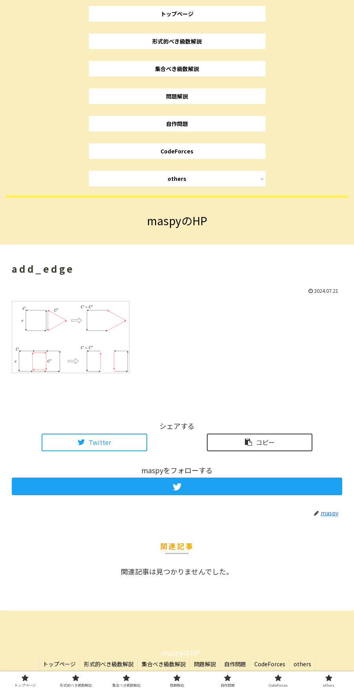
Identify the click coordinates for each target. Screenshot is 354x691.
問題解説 (205, 664)
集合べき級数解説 (164, 664)
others (302, 664)
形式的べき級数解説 (108, 664)
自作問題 (235, 664)
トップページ (59, 664)
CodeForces (269, 664)
